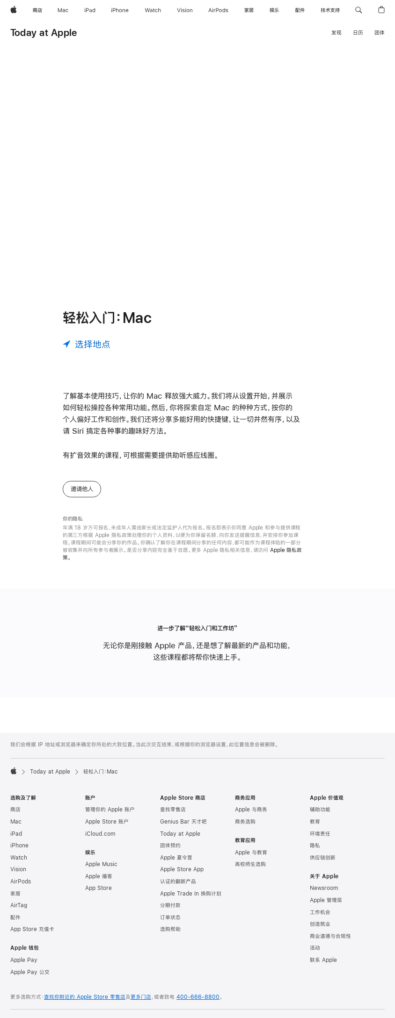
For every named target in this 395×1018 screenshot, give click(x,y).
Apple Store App (182, 869)
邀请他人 (82, 489)
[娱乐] (274, 10)
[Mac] (63, 10)
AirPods (20, 881)
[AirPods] (218, 10)
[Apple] (14, 10)
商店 (15, 809)
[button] (358, 10)
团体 (379, 33)
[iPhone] (119, 10)
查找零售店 (173, 809)
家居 (15, 893)
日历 (358, 33)
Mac (16, 821)
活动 (315, 948)
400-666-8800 (197, 997)
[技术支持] (330, 10)
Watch (18, 857)
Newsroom (324, 888)
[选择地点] (86, 344)
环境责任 (320, 834)
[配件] (300, 10)
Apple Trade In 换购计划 (190, 893)
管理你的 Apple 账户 (110, 809)
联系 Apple (323, 960)
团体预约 (170, 845)
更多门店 (141, 997)
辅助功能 (320, 809)
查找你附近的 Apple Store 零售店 (84, 997)
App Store (98, 888)
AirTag (18, 905)
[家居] (249, 10)
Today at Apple (43, 32)
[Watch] (153, 10)
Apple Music (101, 864)
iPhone (19, 845)
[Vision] (185, 10)
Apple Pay (23, 960)
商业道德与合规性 (330, 936)
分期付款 (170, 905)
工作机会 (320, 912)
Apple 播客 (98, 876)
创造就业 (320, 924)
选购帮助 (170, 929)
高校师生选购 (250, 864)
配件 (15, 917)
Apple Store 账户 (107, 821)
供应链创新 (323, 857)
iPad (16, 834)
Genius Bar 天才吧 (183, 821)
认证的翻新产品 (178, 881)
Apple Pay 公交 (30, 972)
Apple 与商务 (251, 809)
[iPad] (89, 10)
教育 (315, 821)
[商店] (37, 10)
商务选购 (245, 821)
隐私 (315, 845)
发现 (336, 33)
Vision (18, 869)
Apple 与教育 (251, 852)
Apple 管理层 (326, 900)
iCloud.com (100, 834)
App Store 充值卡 (32, 929)
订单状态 (170, 917)
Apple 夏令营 (176, 857)
